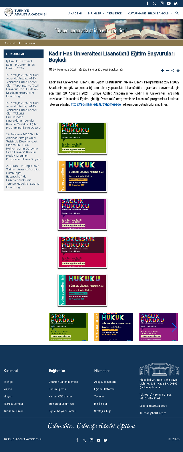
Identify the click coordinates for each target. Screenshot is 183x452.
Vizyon (8, 389)
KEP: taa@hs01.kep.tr (152, 413)
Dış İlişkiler (100, 403)
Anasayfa (10, 43)
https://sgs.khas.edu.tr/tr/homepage (96, 104)
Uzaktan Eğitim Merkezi (63, 381)
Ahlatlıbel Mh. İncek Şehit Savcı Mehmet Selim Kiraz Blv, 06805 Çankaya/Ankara (158, 383)
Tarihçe (8, 381)
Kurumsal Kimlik (13, 411)
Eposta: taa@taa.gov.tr (153, 405)
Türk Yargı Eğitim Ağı (61, 403)
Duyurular (30, 43)
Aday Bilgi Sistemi (105, 381)
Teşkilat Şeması (13, 403)
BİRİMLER (96, 13)
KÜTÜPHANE (137, 13)
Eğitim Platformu (104, 389)
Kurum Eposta (57, 389)
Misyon (8, 396)
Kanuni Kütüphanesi (61, 396)
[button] (174, 327)
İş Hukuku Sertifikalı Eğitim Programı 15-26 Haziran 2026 (20, 64)
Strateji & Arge (102, 411)
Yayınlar (99, 396)
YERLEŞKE (116, 13)
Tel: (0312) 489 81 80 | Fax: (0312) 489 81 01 (155, 396)
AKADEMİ (77, 13)
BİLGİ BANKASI (160, 13)
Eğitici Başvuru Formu (62, 411)
